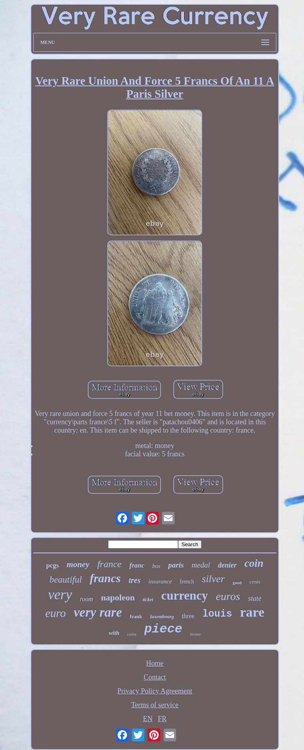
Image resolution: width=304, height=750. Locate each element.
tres (135, 580)
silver (213, 579)
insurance (160, 581)
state (255, 598)
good (237, 582)
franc (136, 565)
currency (184, 595)
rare (252, 612)
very (60, 594)
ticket (147, 599)
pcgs (52, 565)
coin (254, 563)
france (109, 564)
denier (227, 565)
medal (201, 565)
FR (162, 719)
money (78, 564)
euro (55, 613)
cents (254, 582)
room (86, 599)
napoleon (118, 597)
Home (154, 663)
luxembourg (162, 616)
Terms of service (155, 705)
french (187, 582)
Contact (155, 677)
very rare (98, 612)
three (188, 616)
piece (163, 629)
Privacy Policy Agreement (155, 691)
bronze (195, 634)
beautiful (65, 580)
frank (136, 616)
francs (105, 578)
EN (147, 719)
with (114, 633)
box (156, 566)
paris (176, 565)
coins (131, 634)
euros (228, 596)
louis (217, 614)
